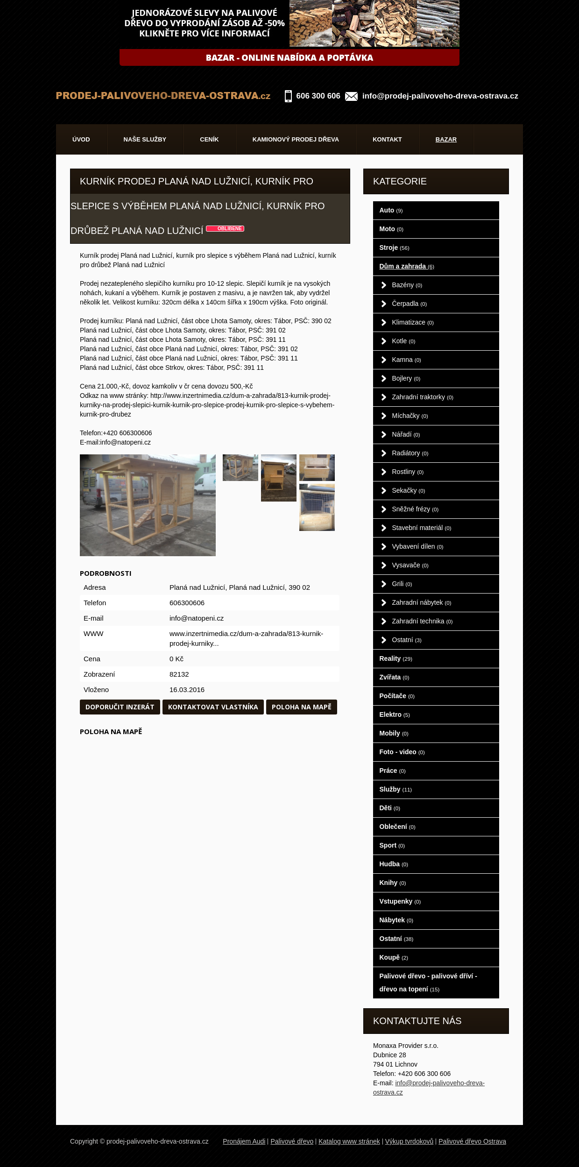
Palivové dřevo (291, 1141)
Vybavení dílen (418, 546)
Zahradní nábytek (422, 602)
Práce (393, 770)
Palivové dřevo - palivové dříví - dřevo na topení (428, 982)
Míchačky (410, 415)
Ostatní (407, 640)
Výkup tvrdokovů (409, 1141)
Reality (396, 658)
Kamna (407, 359)
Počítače (397, 696)
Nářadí (406, 434)
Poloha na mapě (302, 706)
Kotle (404, 341)
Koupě (394, 957)
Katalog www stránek (349, 1141)
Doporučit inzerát (120, 706)
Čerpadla (409, 303)
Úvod (81, 139)
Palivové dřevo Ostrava (472, 1141)
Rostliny (408, 471)
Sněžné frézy (415, 509)
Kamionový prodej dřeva (296, 139)
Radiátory (410, 453)
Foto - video (402, 752)
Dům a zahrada (407, 266)
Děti (390, 808)
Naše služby (145, 139)
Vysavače (410, 565)
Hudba (394, 864)
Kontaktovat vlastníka (213, 706)
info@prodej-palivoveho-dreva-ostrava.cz (440, 96)
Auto (391, 210)
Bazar (446, 139)
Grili (402, 583)
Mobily (394, 733)
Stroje (395, 247)
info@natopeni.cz (196, 618)
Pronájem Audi (244, 1141)
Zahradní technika (422, 621)
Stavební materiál (422, 527)
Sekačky (408, 490)
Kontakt (387, 139)
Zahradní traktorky (423, 397)
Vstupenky (400, 901)
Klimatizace (413, 322)
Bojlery (406, 378)
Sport (392, 845)
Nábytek (397, 920)
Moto (392, 229)
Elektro (395, 714)
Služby (396, 789)
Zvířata (395, 677)
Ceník (209, 139)
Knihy (393, 882)
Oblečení (398, 826)
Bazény (407, 285)
